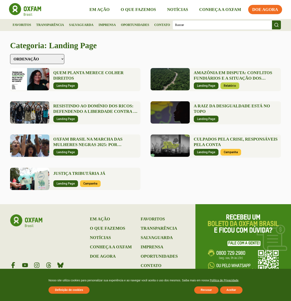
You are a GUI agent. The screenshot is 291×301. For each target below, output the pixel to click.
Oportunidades (135, 25)
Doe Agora (264, 9)
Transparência (50, 25)
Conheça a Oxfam (219, 9)
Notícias (176, 9)
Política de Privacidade (224, 280)
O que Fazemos (137, 9)
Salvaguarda (81, 25)
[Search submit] (276, 24)
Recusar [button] (206, 289)
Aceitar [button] (231, 289)
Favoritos (22, 25)
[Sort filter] (37, 59)
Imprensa (107, 25)
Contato (162, 25)
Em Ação (98, 9)
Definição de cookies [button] (69, 289)
